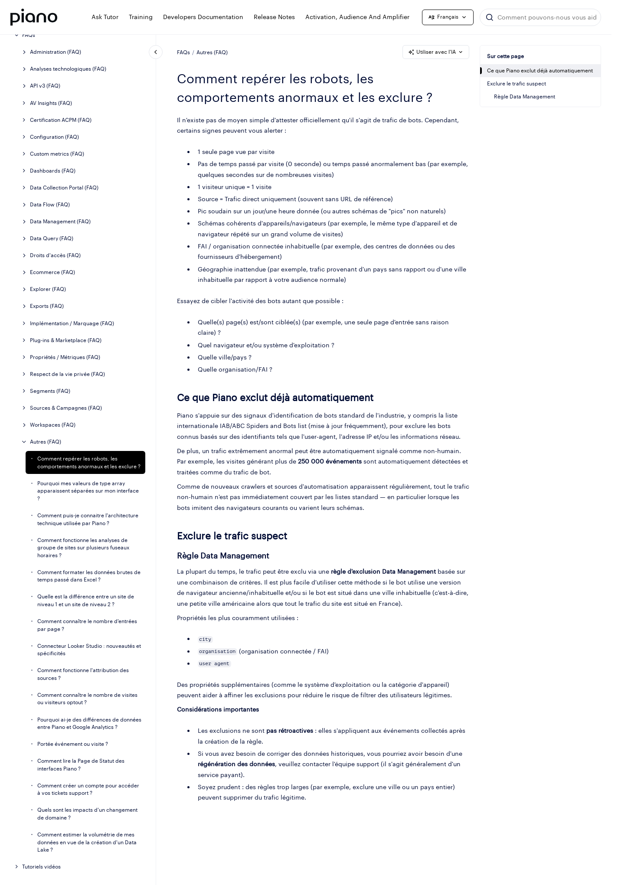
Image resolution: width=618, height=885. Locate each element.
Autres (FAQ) (45, 441)
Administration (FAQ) (55, 52)
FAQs (28, 35)
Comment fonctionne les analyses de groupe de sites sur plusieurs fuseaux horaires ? (83, 547)
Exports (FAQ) (47, 306)
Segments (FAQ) (50, 391)
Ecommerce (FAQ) (52, 272)
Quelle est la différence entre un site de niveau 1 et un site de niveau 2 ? (85, 600)
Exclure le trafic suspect (516, 83)
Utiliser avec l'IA (436, 52)
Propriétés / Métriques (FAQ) (65, 357)
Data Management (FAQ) (60, 221)
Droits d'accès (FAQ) (55, 255)
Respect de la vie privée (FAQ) (67, 374)
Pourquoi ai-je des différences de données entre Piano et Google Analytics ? (89, 723)
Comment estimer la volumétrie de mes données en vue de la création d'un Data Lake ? (87, 842)
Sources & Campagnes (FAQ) (66, 408)
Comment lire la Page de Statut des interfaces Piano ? (80, 764)
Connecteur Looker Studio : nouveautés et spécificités (89, 649)
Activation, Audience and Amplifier (357, 16)
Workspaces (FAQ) (52, 425)
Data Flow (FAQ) (50, 204)
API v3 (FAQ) (45, 85)
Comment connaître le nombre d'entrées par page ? (87, 625)
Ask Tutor (105, 16)
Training (141, 16)
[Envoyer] (490, 17)
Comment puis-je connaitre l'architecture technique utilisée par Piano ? (87, 519)
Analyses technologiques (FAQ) (68, 69)
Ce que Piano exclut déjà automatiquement (540, 70)
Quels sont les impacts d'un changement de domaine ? (87, 813)
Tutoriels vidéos (41, 866)
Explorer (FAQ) (48, 289)
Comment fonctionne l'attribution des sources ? (83, 674)
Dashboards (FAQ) (52, 170)
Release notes (274, 16)
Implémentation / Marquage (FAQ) (72, 323)
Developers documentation (203, 16)
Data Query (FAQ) (51, 238)
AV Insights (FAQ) (51, 103)
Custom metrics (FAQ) (57, 154)
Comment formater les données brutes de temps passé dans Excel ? (89, 576)
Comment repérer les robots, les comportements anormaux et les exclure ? (89, 462)
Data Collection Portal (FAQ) (64, 187)
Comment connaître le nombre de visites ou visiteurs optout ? (87, 698)
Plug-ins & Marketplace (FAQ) (65, 340)
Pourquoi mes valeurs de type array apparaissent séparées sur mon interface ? (88, 490)
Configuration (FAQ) (54, 137)
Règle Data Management (524, 96)
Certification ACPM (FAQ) (61, 120)
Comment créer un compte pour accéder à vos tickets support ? (88, 789)
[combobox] (540, 17)
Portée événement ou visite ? (72, 744)
